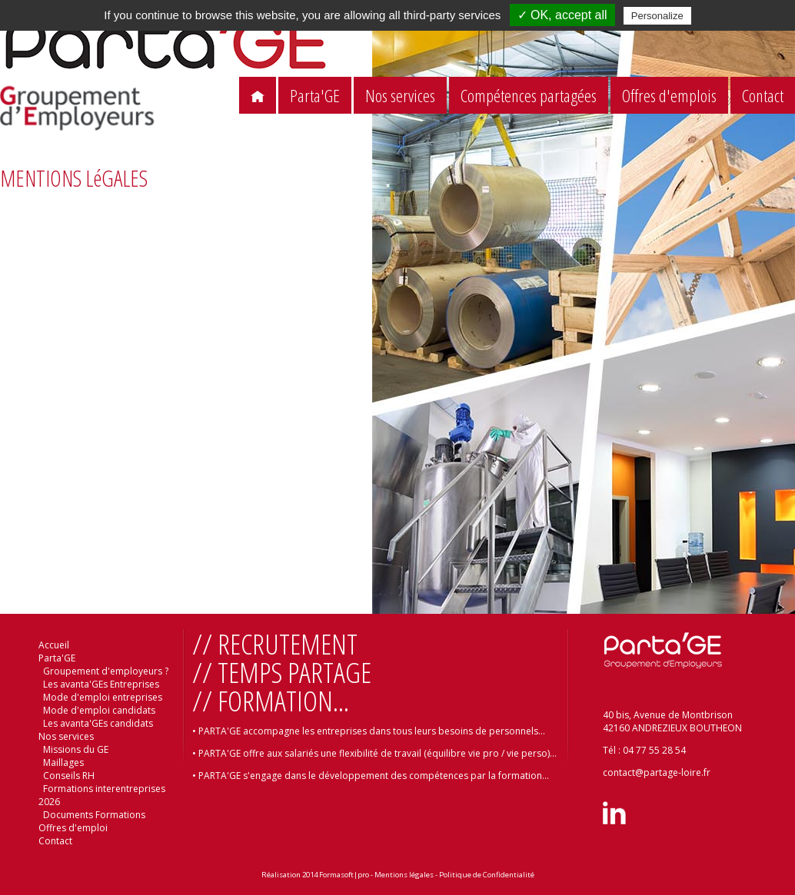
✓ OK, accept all (562, 15)
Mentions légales (404, 875)
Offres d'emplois (669, 96)
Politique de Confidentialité (486, 875)
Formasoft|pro (344, 875)
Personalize (657, 16)
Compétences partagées (529, 96)
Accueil (53, 644)
